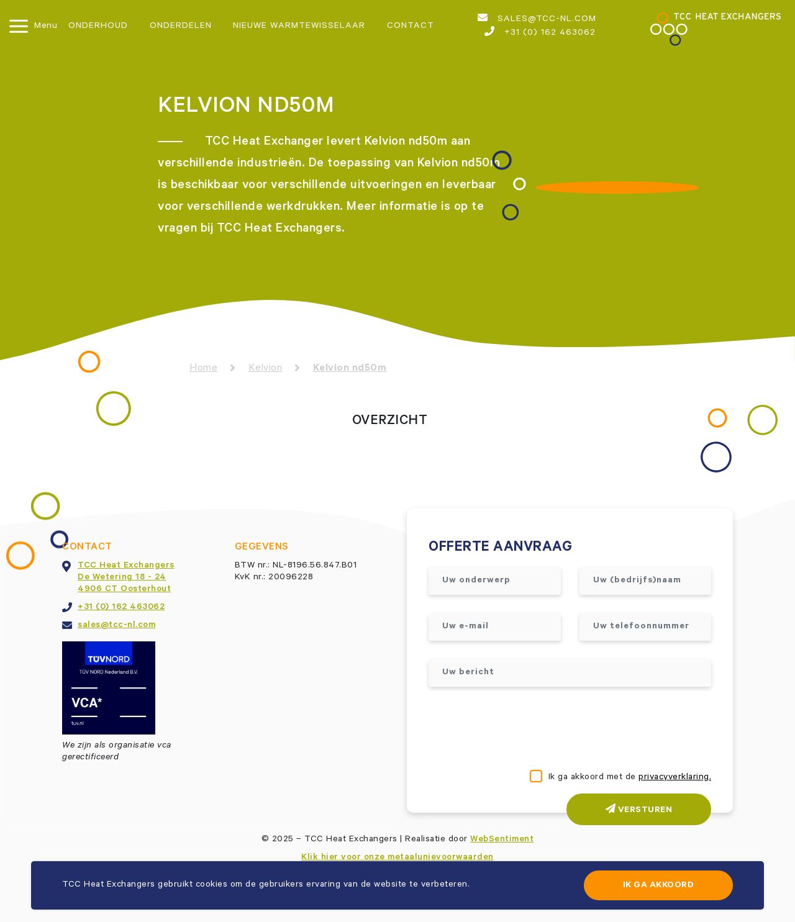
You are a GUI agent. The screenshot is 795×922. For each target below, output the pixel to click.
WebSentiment (502, 840)
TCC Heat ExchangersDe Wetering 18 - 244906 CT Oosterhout (126, 578)
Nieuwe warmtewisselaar (299, 27)
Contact (410, 27)
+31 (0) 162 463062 (540, 32)
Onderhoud (98, 27)
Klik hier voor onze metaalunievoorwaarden (397, 858)
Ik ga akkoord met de (630, 778)
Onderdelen (181, 27)
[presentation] (523, 729)
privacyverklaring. (674, 778)
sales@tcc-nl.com (537, 18)
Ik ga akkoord (658, 886)
